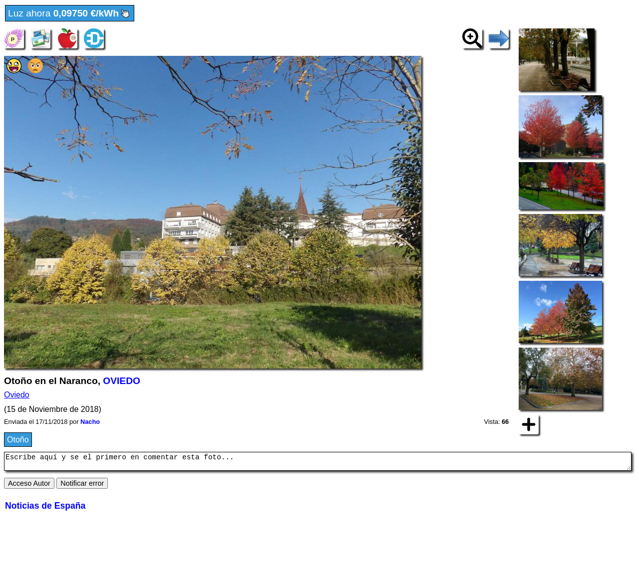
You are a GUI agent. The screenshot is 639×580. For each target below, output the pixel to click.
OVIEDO (121, 381)
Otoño (18, 439)
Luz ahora (69, 13)
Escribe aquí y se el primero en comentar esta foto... (318, 463)
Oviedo (16, 394)
